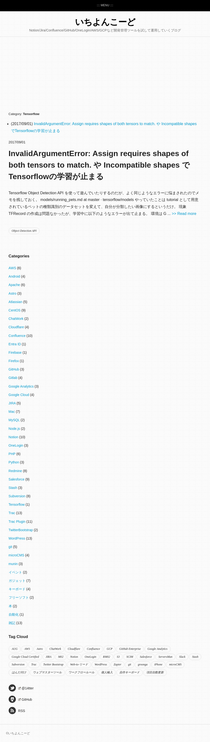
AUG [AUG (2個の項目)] (15, 649)
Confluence (18, 336)
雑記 (12, 623)
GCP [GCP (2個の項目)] (109, 649)
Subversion (17, 496)
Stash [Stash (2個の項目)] (195, 656)
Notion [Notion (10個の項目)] (74, 656)
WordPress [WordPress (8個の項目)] (101, 664)
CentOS (15, 310)
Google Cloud (19, 395)
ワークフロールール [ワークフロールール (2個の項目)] (81, 672)
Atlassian (16, 302)
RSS (17, 710)
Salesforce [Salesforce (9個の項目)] (146, 656)
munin (14, 564)
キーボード (17, 589)
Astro (13, 293)
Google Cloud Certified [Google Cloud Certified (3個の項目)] (25, 656)
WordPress (17, 538)
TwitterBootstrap (21, 530)
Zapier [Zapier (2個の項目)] (117, 664)
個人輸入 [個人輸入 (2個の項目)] (107, 672)
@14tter (21, 688)
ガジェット (17, 581)
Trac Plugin (17, 521)
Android (15, 276)
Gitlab (13, 378)
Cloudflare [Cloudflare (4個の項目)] (74, 649)
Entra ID (15, 344)
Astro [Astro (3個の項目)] (40, 649)
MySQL (15, 420)
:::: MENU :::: (105, 5)
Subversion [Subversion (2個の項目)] (18, 664)
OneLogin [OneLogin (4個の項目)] (90, 656)
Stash (13, 488)
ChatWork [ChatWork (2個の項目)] (55, 649)
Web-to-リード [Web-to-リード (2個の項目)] (79, 664)
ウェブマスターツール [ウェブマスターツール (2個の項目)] (47, 672)
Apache (15, 285)
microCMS (17, 555)
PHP (12, 454)
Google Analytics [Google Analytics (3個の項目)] (157, 649)
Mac (12, 412)
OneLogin (16, 445)
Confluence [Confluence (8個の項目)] (93, 649)
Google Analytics (22, 386)
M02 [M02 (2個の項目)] (60, 656)
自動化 (14, 614)
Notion (14, 437)
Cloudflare (17, 327)
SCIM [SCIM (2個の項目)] (129, 656)
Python (14, 462)
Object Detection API (24, 230)
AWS (13, 268)
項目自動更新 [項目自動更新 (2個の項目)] (155, 672)
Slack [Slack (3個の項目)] (182, 656)
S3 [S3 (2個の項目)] (118, 656)
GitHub (14, 369)
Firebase (16, 352)
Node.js (15, 429)
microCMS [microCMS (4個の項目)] (175, 664)
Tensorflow (17, 504)
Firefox (14, 361)
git (11, 547)
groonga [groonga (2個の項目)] (143, 664)
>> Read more (184, 214)
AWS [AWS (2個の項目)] (27, 649)
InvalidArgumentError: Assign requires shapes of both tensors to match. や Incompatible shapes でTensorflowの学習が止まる (99, 165)
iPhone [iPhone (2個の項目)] (158, 664)
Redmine (16, 471)
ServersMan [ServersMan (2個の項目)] (165, 656)
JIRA (13, 403)
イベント (16, 572)
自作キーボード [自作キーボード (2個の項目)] (129, 672)
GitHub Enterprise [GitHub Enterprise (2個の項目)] (130, 649)
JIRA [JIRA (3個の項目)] (48, 656)
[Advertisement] (105, 75)
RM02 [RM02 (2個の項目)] (106, 656)
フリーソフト (19, 597)
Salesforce (17, 479)
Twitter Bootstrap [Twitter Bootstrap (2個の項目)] (53, 664)
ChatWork (17, 319)
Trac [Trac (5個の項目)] (34, 664)
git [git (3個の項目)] (129, 664)
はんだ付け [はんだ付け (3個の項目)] (19, 672)
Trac (12, 513)
